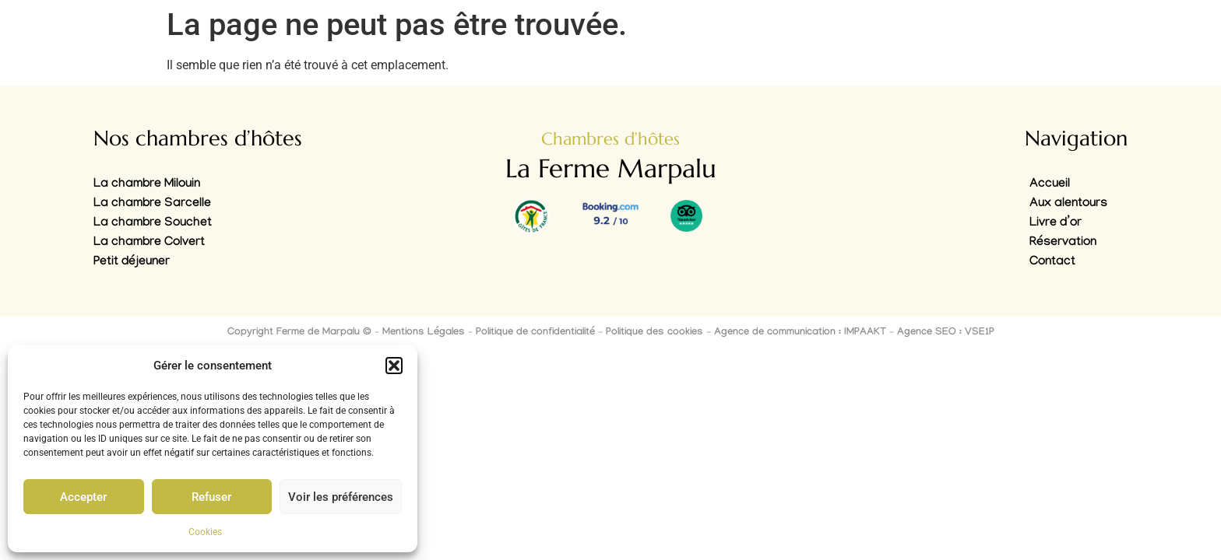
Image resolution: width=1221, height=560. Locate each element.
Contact (1052, 262)
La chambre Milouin (146, 184)
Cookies (205, 532)
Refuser (211, 497)
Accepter (83, 497)
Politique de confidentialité (535, 333)
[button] (394, 365)
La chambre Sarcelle (152, 204)
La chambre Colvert (149, 243)
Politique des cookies (654, 333)
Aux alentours (1068, 204)
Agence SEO (926, 333)
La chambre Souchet (152, 223)
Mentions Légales (423, 333)
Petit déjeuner (131, 262)
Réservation (1062, 243)
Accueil (1049, 184)
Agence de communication (775, 333)
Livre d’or (1055, 223)
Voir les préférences (340, 497)
